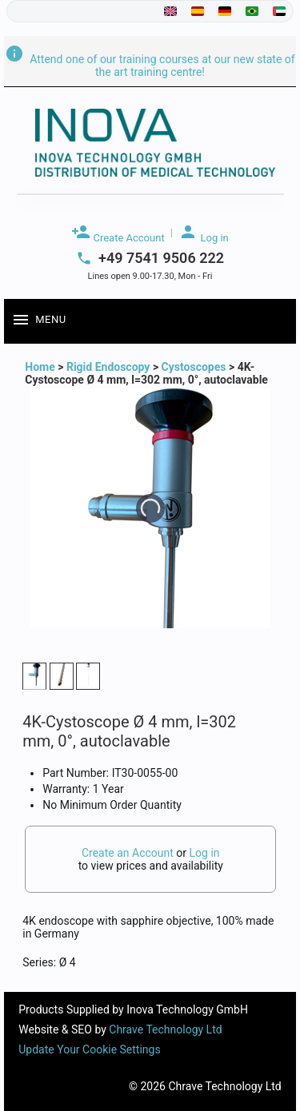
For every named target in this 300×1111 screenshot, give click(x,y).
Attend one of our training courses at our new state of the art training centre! (149, 65)
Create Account (117, 233)
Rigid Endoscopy (108, 366)
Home (41, 366)
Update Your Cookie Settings (89, 1049)
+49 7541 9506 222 (161, 258)
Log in (203, 233)
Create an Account (128, 852)
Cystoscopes (194, 366)
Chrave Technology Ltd (165, 1029)
